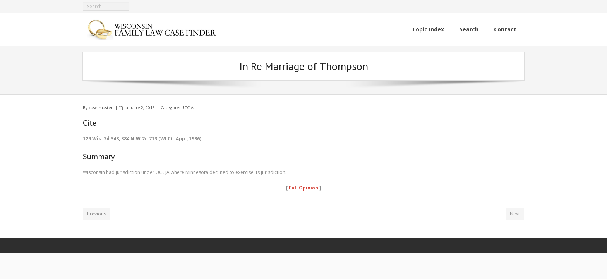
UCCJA (187, 107)
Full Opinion (303, 187)
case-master (101, 107)
